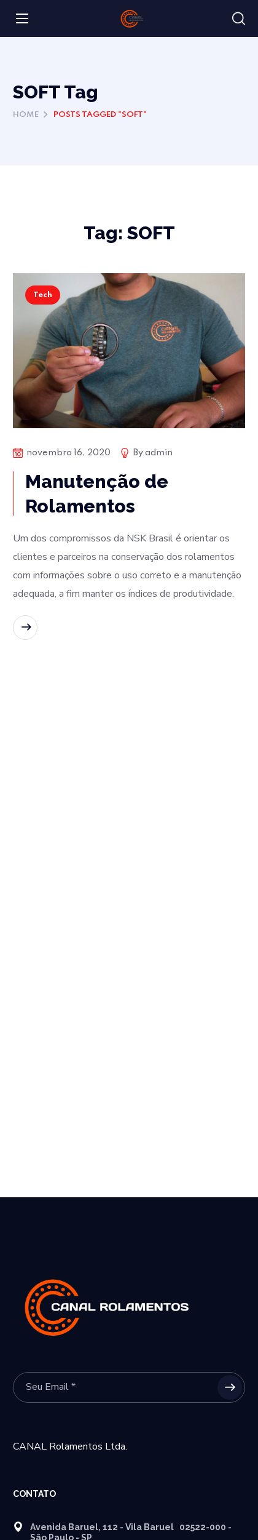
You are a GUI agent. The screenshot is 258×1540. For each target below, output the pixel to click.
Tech (42, 295)
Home (26, 115)
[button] (238, 19)
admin (159, 453)
